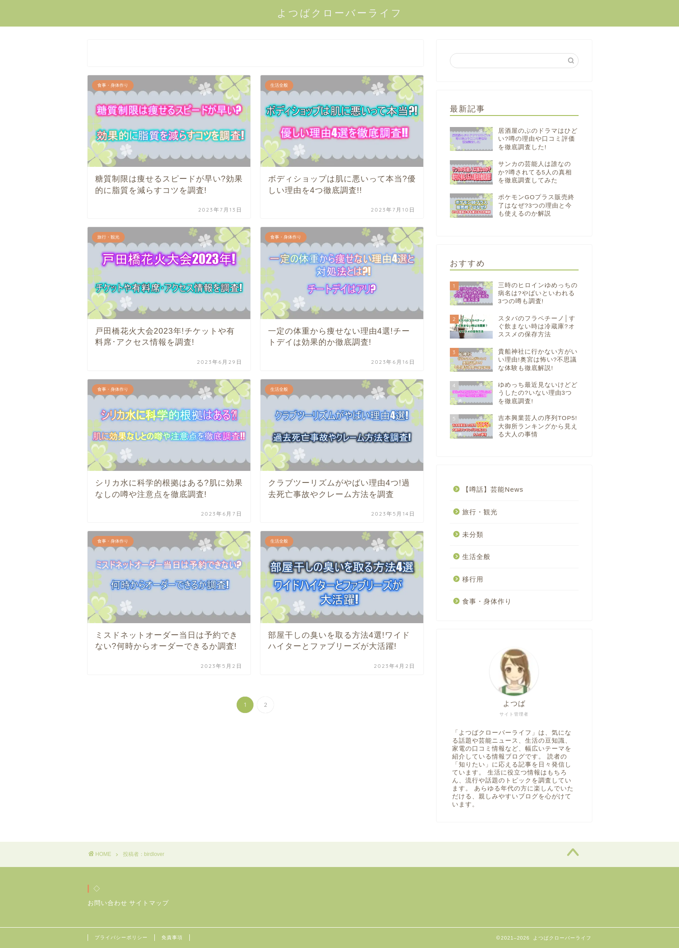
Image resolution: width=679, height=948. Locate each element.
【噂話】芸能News (492, 489)
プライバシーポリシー (121, 937)
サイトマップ (149, 903)
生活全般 (476, 556)
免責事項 (172, 937)
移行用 (472, 579)
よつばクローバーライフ (340, 13)
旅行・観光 (480, 512)
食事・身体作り (487, 601)
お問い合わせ (107, 903)
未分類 (472, 534)
